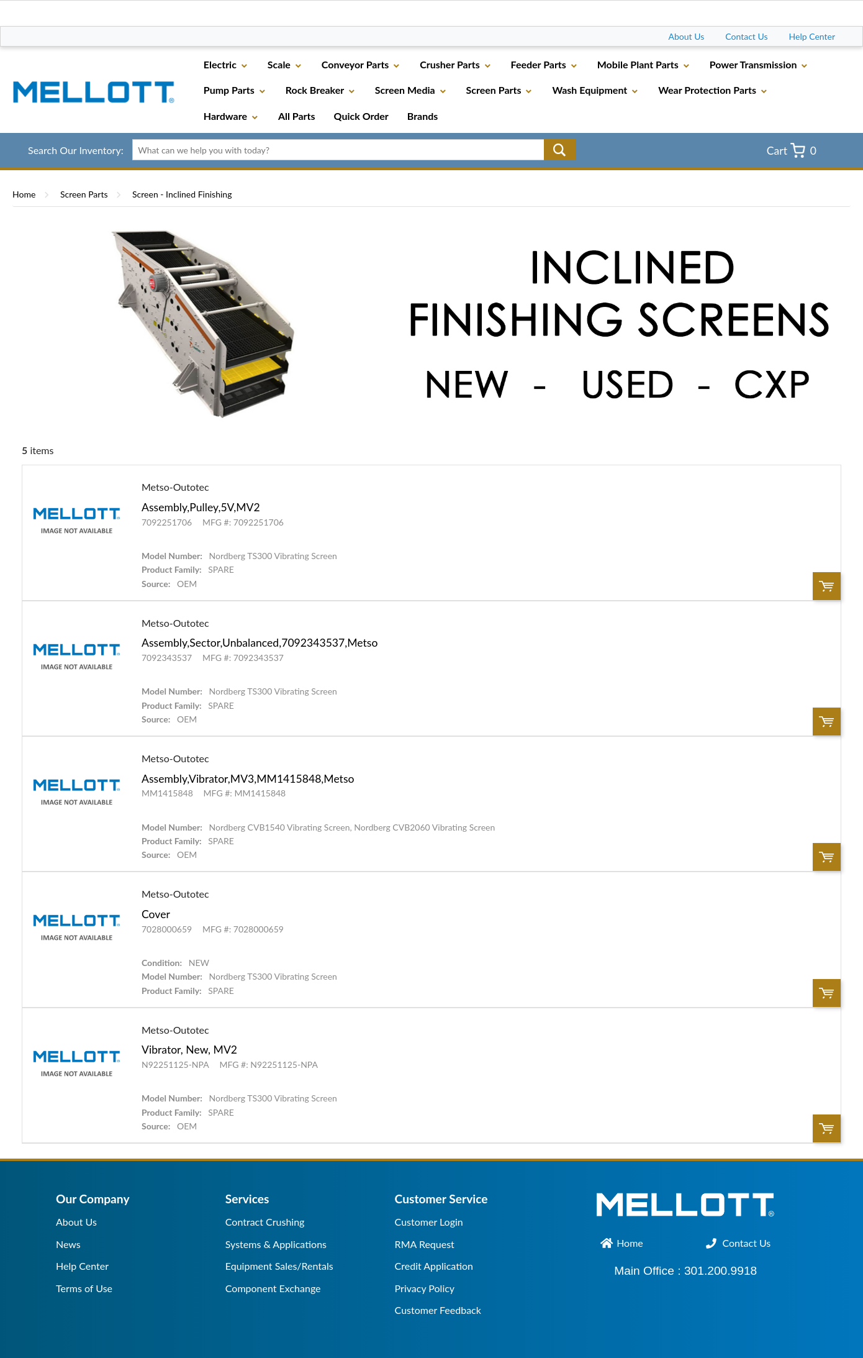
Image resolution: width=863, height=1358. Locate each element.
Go (560, 149)
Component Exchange (273, 1288)
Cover (156, 914)
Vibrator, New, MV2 (189, 1049)
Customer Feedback (438, 1310)
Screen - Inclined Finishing (182, 194)
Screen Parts (84, 194)
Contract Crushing (265, 1222)
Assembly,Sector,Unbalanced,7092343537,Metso (259, 642)
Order (827, 586)
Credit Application (434, 1266)
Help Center (812, 36)
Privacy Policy (425, 1288)
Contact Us (746, 36)
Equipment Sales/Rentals (279, 1266)
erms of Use (87, 1288)
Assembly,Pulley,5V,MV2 (201, 507)
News (68, 1244)
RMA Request (424, 1244)
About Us (687, 36)
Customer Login (429, 1222)
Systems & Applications (276, 1244)
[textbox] (349, 149)
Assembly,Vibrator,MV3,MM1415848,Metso (248, 778)
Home (23, 194)
